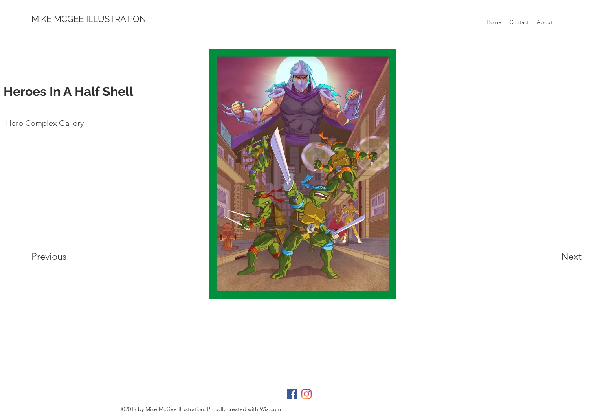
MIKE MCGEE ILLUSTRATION (88, 19)
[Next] (542, 256)
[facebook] (292, 394)
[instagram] (306, 394)
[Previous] (73, 256)
